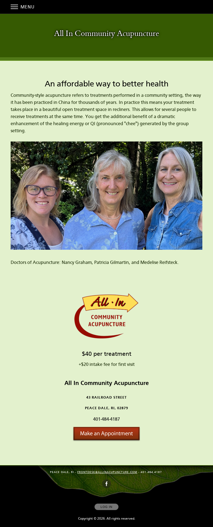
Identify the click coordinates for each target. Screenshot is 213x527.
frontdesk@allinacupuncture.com (107, 472)
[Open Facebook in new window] (107, 484)
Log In (106, 506)
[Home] (106, 34)
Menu (23, 7)
